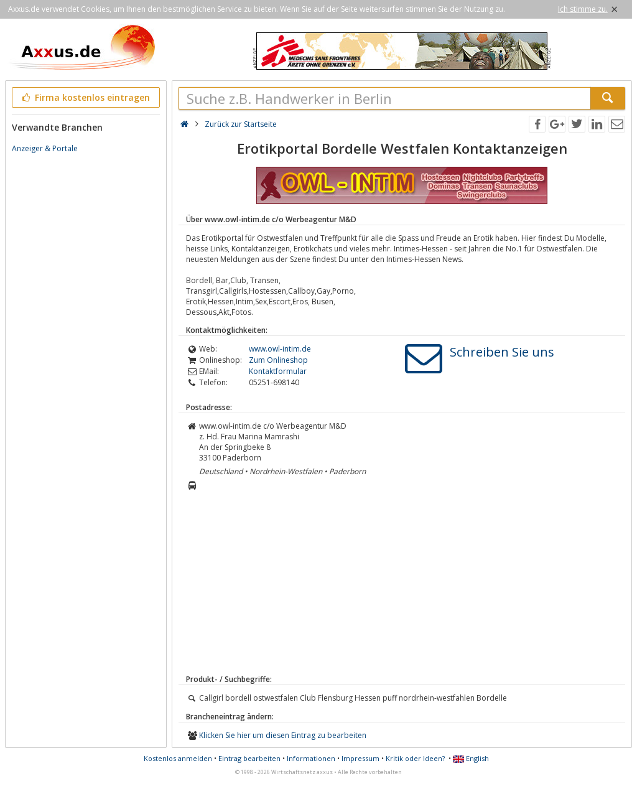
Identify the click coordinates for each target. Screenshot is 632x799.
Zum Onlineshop (278, 360)
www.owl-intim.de (280, 348)
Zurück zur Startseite (241, 124)
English (471, 758)
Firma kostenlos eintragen (85, 97)
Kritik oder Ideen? (415, 758)
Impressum (360, 758)
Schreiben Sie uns (502, 351)
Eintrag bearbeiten (249, 758)
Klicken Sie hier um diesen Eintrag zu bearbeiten (282, 735)
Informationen (311, 758)
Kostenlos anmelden (178, 758)
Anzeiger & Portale (45, 148)
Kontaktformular (278, 371)
